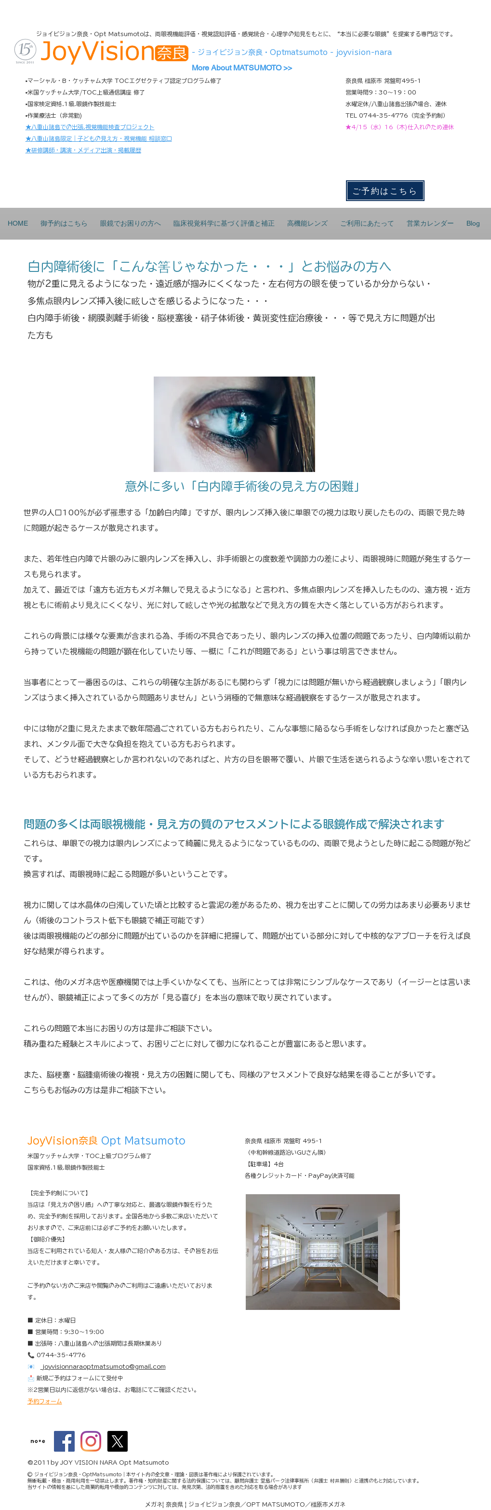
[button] (130, 223)
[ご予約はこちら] (385, 191)
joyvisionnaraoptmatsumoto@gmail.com (103, 1366)
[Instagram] (90, 1441)
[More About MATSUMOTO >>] (251, 68)
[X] (117, 1441)
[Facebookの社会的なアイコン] (64, 1441)
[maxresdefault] (37, 1441)
